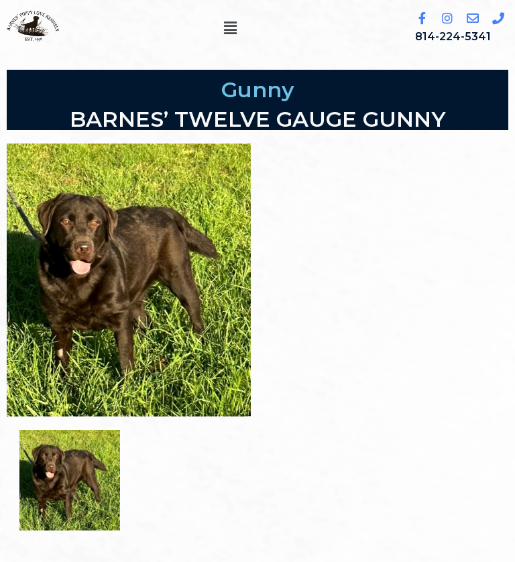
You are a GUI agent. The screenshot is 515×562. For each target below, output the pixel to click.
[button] (230, 28)
